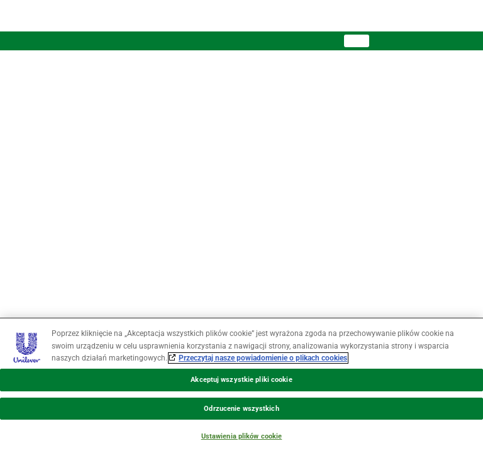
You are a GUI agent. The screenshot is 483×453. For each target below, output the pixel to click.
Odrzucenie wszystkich (241, 409)
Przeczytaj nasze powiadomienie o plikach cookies (263, 358)
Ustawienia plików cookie (241, 436)
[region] (241, 385)
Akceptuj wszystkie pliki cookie (241, 380)
